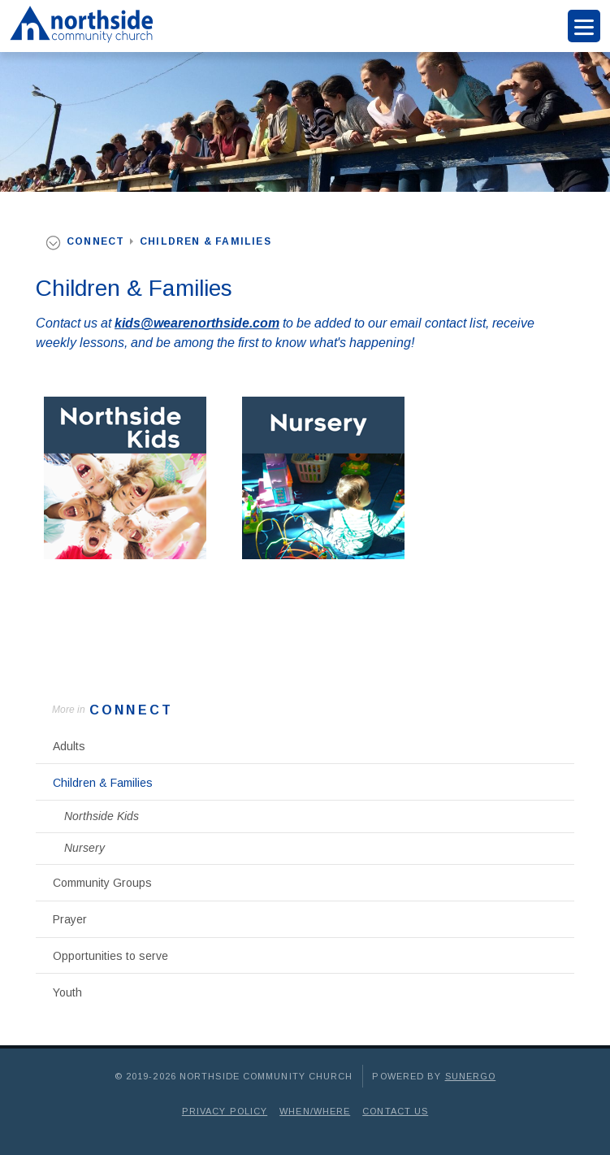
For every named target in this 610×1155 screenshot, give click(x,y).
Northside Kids (101, 816)
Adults (69, 746)
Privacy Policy (224, 1111)
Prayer (70, 919)
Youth (67, 992)
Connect (131, 710)
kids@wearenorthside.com (197, 323)
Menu (584, 26)
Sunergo (470, 1076)
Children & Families (103, 782)
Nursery (84, 847)
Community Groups (102, 882)
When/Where (314, 1111)
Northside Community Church (78, 26)
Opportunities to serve (110, 955)
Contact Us (395, 1111)
